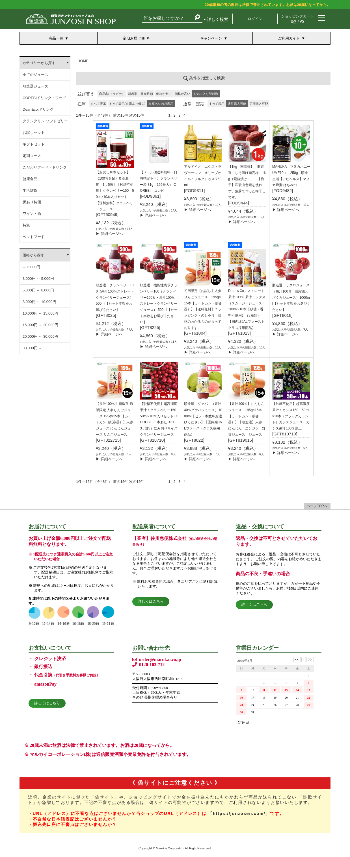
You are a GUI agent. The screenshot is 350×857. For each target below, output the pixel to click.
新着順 (132, 93)
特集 (26, 225)
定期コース (32, 156)
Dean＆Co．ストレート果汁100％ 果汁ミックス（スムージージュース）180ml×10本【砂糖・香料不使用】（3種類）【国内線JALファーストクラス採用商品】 (246, 309)
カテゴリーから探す (38, 63)
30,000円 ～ (32, 348)
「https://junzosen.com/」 (239, 813)
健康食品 (30, 179)
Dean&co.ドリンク (38, 109)
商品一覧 (56, 38)
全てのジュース (35, 75)
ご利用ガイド (289, 38)
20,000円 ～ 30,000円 (40, 336)
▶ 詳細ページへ (109, 234)
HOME (82, 61)
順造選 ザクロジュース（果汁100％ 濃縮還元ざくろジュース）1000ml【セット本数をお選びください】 (291, 297)
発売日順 (147, 93)
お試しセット (34, 132)
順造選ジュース (35, 86)
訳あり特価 (32, 202)
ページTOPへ (317, 506)
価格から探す (33, 255)
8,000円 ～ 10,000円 (39, 302)
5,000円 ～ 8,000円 (38, 290)
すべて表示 (98, 103)
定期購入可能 (258, 103)
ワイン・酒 (32, 213)
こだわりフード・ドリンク (45, 167)
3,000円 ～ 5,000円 (38, 278)
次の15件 (136, 115)
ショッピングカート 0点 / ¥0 (297, 19)
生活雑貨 (30, 190)
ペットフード (34, 237)
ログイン (255, 19)
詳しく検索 (217, 19)
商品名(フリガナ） (112, 93)
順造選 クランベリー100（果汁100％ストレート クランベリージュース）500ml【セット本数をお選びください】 (115, 297)
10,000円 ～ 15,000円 (40, 313)
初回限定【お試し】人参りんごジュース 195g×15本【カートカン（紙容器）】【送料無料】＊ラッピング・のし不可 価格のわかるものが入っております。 (203, 309)
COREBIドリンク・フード (44, 98)
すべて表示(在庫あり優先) (127, 103)
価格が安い (164, 93)
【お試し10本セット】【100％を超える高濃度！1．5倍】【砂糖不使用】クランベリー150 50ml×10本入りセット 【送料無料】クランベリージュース (115, 190)
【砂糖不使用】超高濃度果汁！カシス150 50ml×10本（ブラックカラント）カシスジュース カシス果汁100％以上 (291, 416)
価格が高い (182, 93)
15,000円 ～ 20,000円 (40, 325)
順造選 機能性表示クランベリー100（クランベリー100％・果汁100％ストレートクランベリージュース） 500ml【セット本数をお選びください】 (158, 303)
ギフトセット (34, 144)
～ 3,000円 (31, 267)
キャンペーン (211, 38)
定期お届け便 (134, 38)
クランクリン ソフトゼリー (45, 121)
